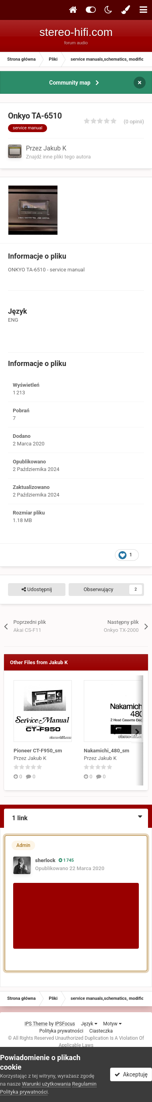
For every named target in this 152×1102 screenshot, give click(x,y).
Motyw (112, 1024)
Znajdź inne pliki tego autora (58, 157)
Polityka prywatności (61, 1031)
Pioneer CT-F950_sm (38, 751)
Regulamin (84, 1084)
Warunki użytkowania (46, 1084)
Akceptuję (131, 1074)
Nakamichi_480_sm (106, 751)
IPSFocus (65, 1024)
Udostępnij (37, 590)
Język (89, 1024)
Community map (69, 82)
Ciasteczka (101, 1031)
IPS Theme (35, 1024)
